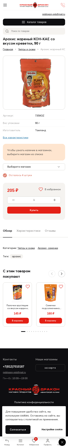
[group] (34, 82)
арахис (16, 256)
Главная (8, 49)
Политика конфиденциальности (34, 402)
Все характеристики (15, 137)
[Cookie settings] (62, 442)
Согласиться (18, 429)
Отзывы (50, 230)
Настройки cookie (52, 429)
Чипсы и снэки (26, 49)
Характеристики (28, 230)
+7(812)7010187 (13, 366)
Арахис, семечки (48, 248)
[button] (61, 273)
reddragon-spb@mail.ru (14, 372)
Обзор (7, 230)
